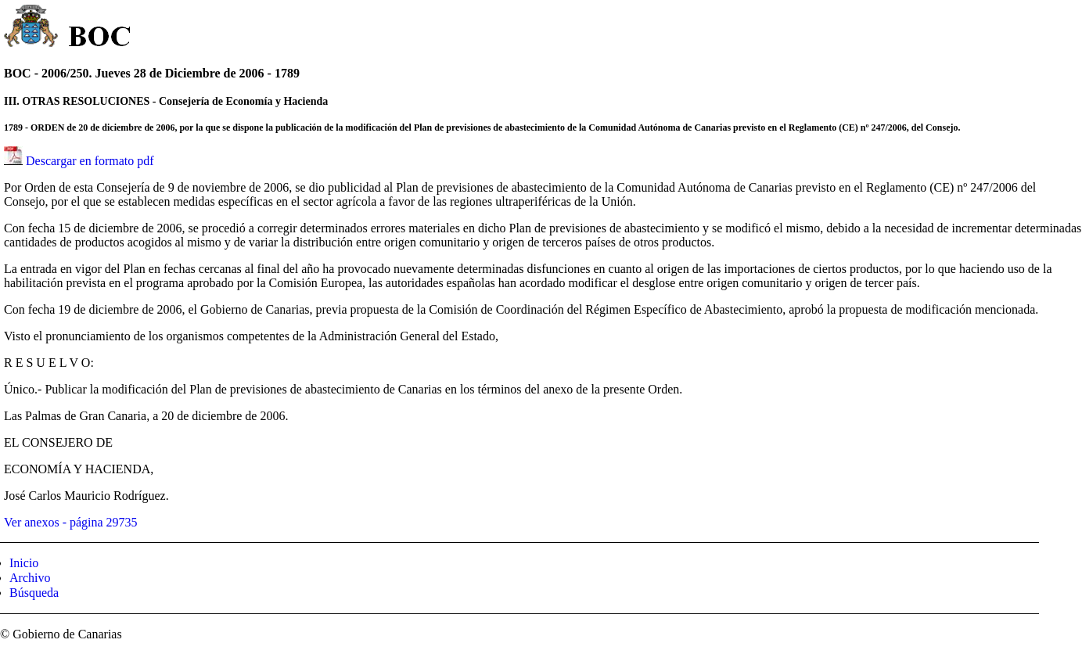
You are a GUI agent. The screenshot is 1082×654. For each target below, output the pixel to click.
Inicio (23, 563)
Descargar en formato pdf (90, 160)
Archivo (29, 577)
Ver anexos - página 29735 (71, 522)
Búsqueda (34, 592)
